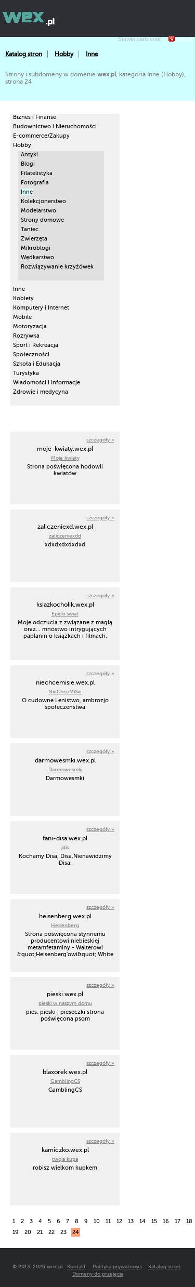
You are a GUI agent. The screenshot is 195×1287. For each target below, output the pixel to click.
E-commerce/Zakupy (41, 135)
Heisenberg (65, 925)
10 (97, 1221)
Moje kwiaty (65, 458)
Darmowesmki (65, 769)
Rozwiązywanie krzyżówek (57, 266)
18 (189, 1221)
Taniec (29, 229)
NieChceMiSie (65, 691)
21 (40, 1232)
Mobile (22, 317)
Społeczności (31, 354)
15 (154, 1221)
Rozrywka (26, 335)
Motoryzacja (30, 326)
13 (131, 1221)
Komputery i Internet (41, 307)
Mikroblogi (35, 248)
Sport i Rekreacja (35, 345)
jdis (65, 847)
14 (142, 1221)
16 (166, 1221)
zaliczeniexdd (65, 536)
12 (119, 1221)
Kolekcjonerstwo (43, 201)
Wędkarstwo (37, 257)
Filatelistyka (37, 173)
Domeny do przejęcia (97, 1274)
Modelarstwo (38, 210)
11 (108, 1221)
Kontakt (76, 1266)
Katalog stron (23, 54)
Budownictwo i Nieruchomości (55, 126)
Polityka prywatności (117, 1266)
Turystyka (26, 373)
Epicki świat (65, 613)
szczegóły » (100, 440)
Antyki (29, 154)
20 (27, 1232)
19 (15, 1232)
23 (63, 1232)
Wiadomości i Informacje (46, 382)
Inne (92, 54)
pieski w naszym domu (65, 1003)
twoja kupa (65, 1159)
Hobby (64, 54)
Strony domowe (42, 220)
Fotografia (35, 182)
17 (177, 1221)
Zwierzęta (34, 238)
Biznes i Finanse (34, 117)
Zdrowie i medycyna (40, 391)
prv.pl (184, 39)
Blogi (28, 163)
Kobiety (23, 298)
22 (51, 1232)
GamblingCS (65, 1081)
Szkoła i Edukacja (36, 363)
